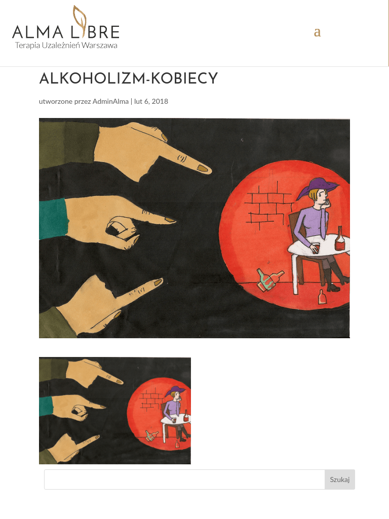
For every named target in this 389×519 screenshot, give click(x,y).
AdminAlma (111, 101)
